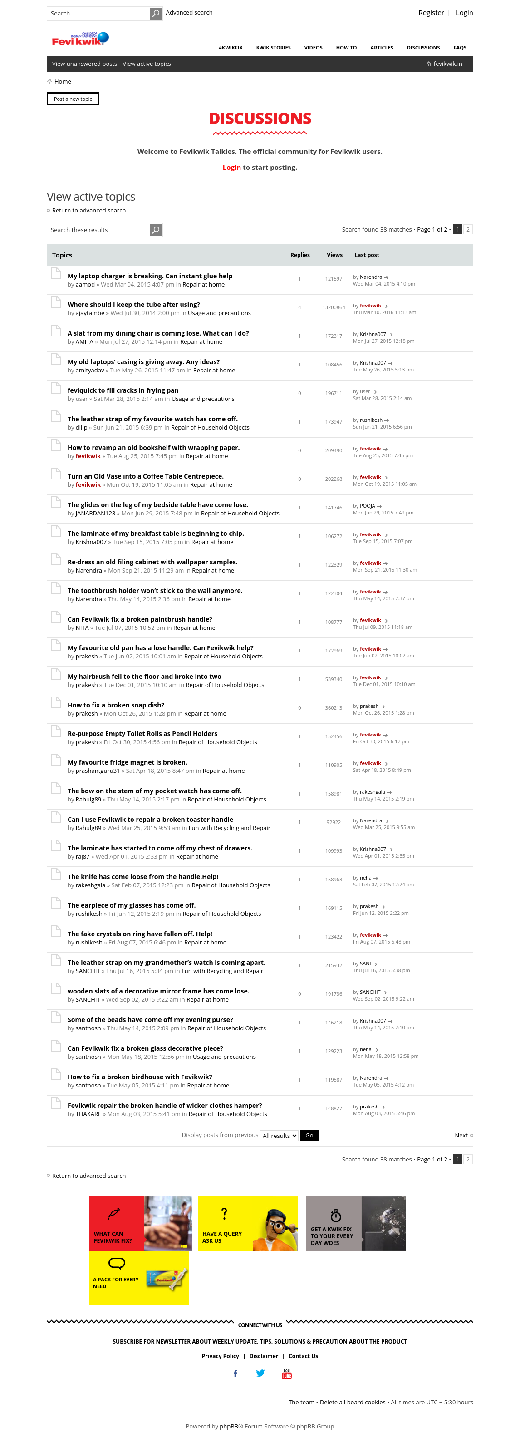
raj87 (83, 856)
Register (431, 12)
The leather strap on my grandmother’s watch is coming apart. (166, 962)
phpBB (229, 1426)
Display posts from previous (250, 1135)
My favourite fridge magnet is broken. (127, 762)
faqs (460, 47)
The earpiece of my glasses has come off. (132, 905)
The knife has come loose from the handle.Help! (143, 876)
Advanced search (189, 12)
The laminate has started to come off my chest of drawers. (160, 848)
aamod (85, 284)
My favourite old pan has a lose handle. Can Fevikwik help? (161, 647)
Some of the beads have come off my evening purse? (150, 1019)
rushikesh (371, 419)
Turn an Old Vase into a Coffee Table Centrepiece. (146, 476)
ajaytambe (90, 313)
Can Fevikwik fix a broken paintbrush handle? (140, 619)
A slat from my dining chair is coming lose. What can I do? (158, 333)
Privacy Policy (220, 1355)
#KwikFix (231, 47)
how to (346, 47)
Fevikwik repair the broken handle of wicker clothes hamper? (165, 1105)
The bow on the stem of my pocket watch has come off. (155, 790)
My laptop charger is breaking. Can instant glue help (150, 276)
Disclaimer (264, 1355)
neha (366, 877)
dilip (82, 427)
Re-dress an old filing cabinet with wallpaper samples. (153, 562)
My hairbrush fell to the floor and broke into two (144, 676)
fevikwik (370, 305)
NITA (82, 627)
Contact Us (303, 1355)
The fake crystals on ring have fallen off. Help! (140, 933)
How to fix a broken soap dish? (116, 705)
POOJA (367, 505)
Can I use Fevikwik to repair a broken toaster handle (150, 819)
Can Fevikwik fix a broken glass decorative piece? (145, 1048)
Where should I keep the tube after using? (134, 304)
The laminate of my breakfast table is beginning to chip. (156, 533)
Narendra (371, 276)
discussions (423, 47)
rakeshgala (372, 791)
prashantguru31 (98, 770)
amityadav (90, 370)
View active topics (147, 63)
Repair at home (203, 284)
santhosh (88, 1028)
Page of (432, 229)
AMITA (84, 341)
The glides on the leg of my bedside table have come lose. (158, 504)
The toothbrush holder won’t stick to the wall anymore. (155, 590)
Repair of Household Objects (210, 427)
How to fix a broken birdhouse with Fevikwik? (140, 1076)
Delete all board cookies (353, 1402)
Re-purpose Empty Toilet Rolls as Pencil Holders (142, 733)
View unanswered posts (84, 63)
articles (382, 47)
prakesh (87, 656)
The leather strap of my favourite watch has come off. (153, 419)
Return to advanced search (89, 210)
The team (301, 1402)
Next (461, 1135)
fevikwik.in (448, 63)
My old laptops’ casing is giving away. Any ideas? (144, 361)
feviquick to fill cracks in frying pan (123, 390)
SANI (365, 963)
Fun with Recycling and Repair (229, 828)
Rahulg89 (88, 799)
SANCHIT (88, 971)
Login (464, 12)
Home (62, 81)
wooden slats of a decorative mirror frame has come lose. (159, 991)
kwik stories (273, 47)
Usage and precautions (219, 313)
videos (313, 47)
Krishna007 (373, 334)
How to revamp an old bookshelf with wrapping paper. (154, 447)
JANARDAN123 (95, 513)
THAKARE (88, 1114)
